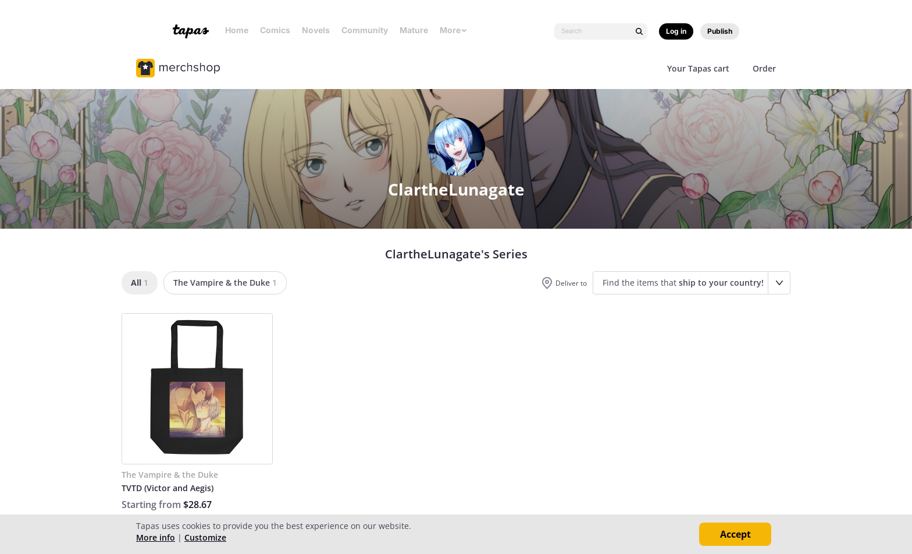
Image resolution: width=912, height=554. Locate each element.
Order (764, 68)
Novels (316, 30)
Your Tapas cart (698, 68)
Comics (275, 30)
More (454, 30)
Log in (676, 31)
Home (236, 30)
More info (155, 537)
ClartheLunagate (456, 189)
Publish (719, 31)
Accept (735, 534)
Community (364, 30)
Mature (414, 30)
